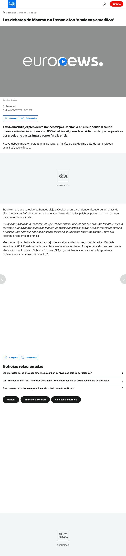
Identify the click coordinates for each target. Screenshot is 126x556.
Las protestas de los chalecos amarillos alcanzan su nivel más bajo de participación (47, 372)
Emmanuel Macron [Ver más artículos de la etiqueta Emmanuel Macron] (35, 399)
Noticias (12, 13)
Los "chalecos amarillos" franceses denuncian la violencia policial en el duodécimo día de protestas (56, 380)
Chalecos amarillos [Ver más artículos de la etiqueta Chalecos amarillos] (66, 399)
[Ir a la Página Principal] (12, 4)
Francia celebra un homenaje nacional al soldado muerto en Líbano (38, 388)
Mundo (22, 13)
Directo (117, 3)
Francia (32, 13)
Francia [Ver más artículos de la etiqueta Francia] (11, 399)
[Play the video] (63, 61)
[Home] (4, 12)
